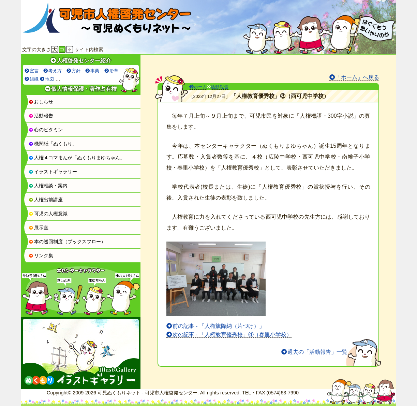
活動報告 (41, 115)
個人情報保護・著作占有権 (84, 89)
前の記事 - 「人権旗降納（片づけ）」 (219, 326)
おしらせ (41, 101)
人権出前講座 (46, 199)
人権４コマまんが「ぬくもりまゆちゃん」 (77, 157)
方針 (76, 70)
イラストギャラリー (53, 171)
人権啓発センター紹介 (84, 60)
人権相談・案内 (48, 185)
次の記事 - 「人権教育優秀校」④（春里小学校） (232, 334)
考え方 (55, 70)
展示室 (38, 227)
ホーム (198, 86)
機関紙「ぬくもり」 (53, 143)
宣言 (34, 70)
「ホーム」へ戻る (357, 77)
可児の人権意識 (48, 213)
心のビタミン (46, 129)
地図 (49, 79)
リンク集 (41, 255)
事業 (94, 70)
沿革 (113, 70)
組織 (34, 79)
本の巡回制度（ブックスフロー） (67, 241)
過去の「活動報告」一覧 (317, 352)
